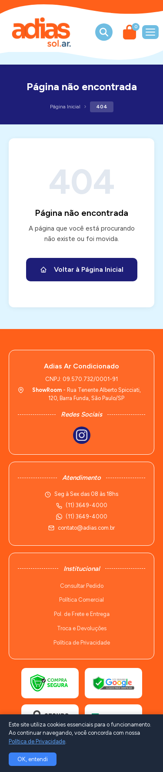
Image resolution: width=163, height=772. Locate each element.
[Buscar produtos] (104, 32)
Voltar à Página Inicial (81, 269)
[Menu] (150, 32)
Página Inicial (65, 107)
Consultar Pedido (81, 586)
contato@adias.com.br (86, 527)
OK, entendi (32, 759)
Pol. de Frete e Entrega (82, 614)
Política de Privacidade (81, 642)
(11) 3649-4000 (86, 516)
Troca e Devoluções (81, 628)
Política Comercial (81, 599)
